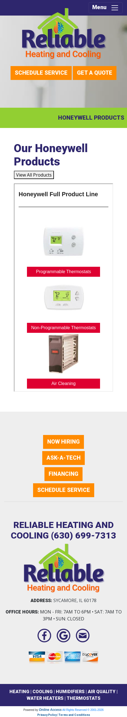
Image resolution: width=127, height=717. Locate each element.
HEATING (19, 691)
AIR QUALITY (101, 691)
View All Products (34, 175)
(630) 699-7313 (83, 535)
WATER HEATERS (45, 698)
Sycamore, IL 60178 (74, 600)
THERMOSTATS (83, 698)
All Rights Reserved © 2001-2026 (83, 709)
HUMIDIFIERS (70, 691)
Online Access (50, 710)
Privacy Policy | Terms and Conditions (63, 714)
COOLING (43, 691)
